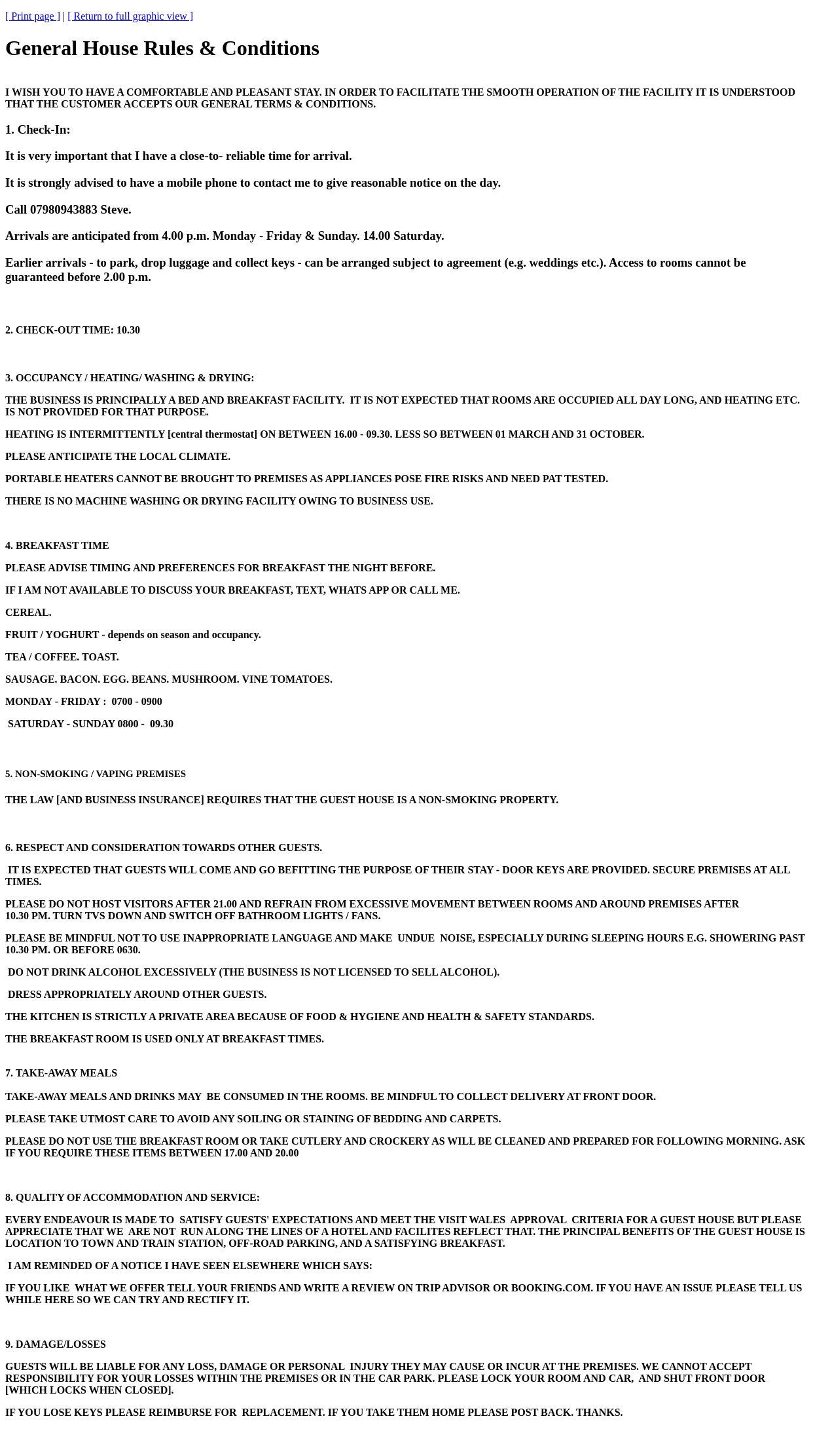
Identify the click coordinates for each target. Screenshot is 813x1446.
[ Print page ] (32, 16)
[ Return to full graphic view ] (130, 16)
